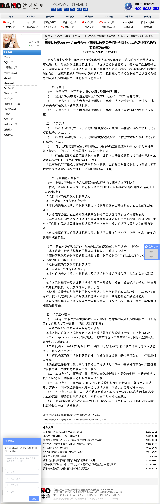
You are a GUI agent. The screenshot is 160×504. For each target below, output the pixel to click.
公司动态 (70, 16)
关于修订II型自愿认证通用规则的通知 (62, 431)
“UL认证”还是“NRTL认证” (56, 448)
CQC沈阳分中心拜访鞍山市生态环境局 (63, 452)
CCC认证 (88, 27)
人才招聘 (109, 16)
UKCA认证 (108, 22)
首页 (11, 16)
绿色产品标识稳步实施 (55, 456)
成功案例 (89, 16)
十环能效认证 (49, 22)
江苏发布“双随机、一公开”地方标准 (61, 436)
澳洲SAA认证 (108, 27)
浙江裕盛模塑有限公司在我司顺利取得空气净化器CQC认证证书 (75, 415)
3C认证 (10, 22)
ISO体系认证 (49, 27)
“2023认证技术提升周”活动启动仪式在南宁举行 (67, 444)
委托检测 (128, 27)
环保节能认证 (69, 22)
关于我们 (30, 16)
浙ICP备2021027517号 (107, 498)
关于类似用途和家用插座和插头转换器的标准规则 (69, 460)
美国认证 (69, 27)
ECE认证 (10, 27)
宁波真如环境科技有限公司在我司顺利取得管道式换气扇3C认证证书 (77, 420)
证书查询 (128, 16)
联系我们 (148, 16)
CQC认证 (30, 22)
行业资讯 (50, 16)
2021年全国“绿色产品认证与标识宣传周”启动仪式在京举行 (73, 440)
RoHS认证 (128, 22)
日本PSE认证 (147, 22)
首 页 (47, 36)
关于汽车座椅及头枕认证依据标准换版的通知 (66, 468)
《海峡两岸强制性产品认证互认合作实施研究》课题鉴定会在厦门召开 (79, 464)
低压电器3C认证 (30, 27)
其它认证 (148, 27)
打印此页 (111, 52)
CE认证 (89, 22)
